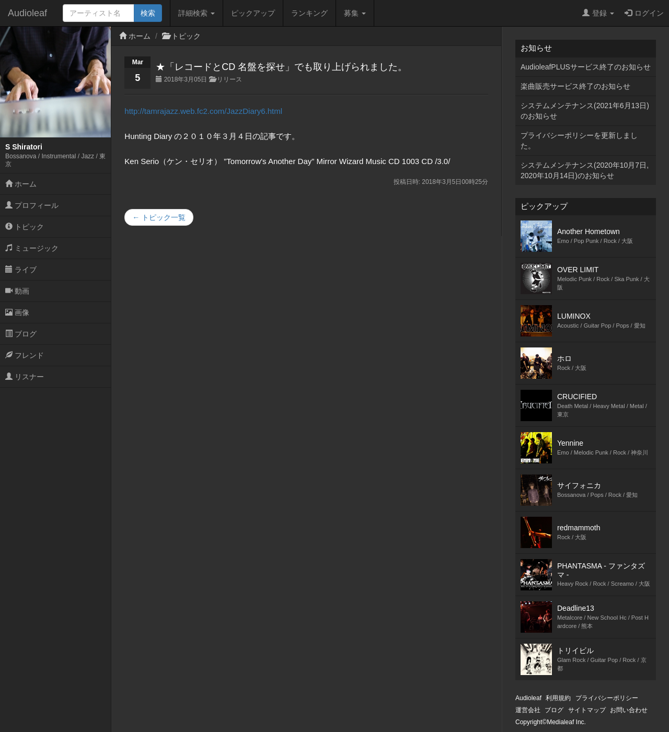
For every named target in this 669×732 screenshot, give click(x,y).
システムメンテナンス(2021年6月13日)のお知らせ (585, 110)
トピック (24, 227)
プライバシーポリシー (606, 698)
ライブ (21, 269)
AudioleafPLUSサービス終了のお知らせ (586, 67)
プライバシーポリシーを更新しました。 (579, 140)
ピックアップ (253, 13)
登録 (598, 13)
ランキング (309, 13)
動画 (17, 291)
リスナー (24, 377)
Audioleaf (27, 13)
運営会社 (527, 710)
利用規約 (558, 698)
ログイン (644, 13)
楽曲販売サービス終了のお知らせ (575, 86)
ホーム (21, 184)
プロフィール (32, 205)
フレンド (24, 355)
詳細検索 (196, 13)
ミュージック (32, 248)
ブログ (21, 334)
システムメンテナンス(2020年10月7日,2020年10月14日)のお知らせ (585, 170)
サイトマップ (587, 710)
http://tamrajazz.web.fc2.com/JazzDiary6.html (203, 111)
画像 (17, 312)
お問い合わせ (629, 710)
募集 (355, 13)
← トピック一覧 (159, 217)
